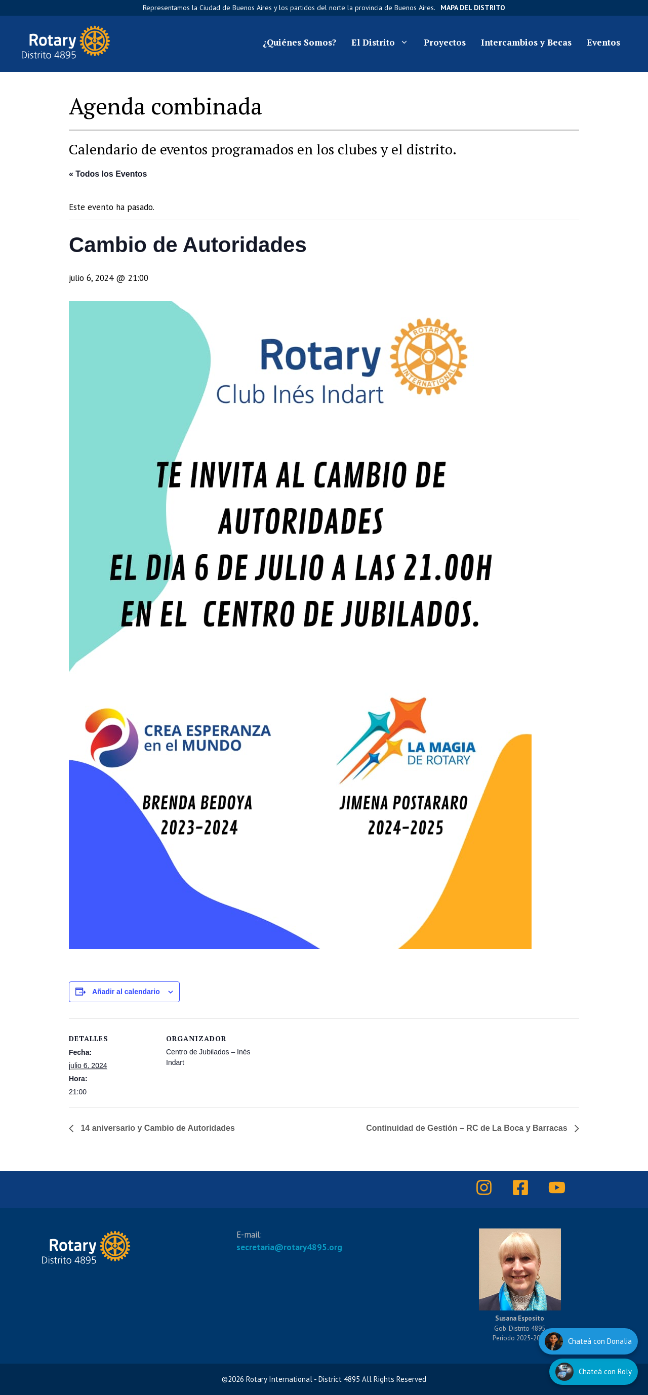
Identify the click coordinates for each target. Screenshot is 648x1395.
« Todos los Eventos (108, 174)
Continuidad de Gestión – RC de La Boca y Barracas (468, 1128)
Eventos (603, 42)
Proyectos (445, 42)
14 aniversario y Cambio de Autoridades (156, 1128)
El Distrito (383, 42)
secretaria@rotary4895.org (289, 1247)
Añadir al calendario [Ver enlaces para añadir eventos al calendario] (126, 992)
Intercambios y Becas (526, 42)
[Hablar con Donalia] (588, 1341)
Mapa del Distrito (472, 7)
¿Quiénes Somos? (299, 42)
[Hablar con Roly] (593, 1372)
